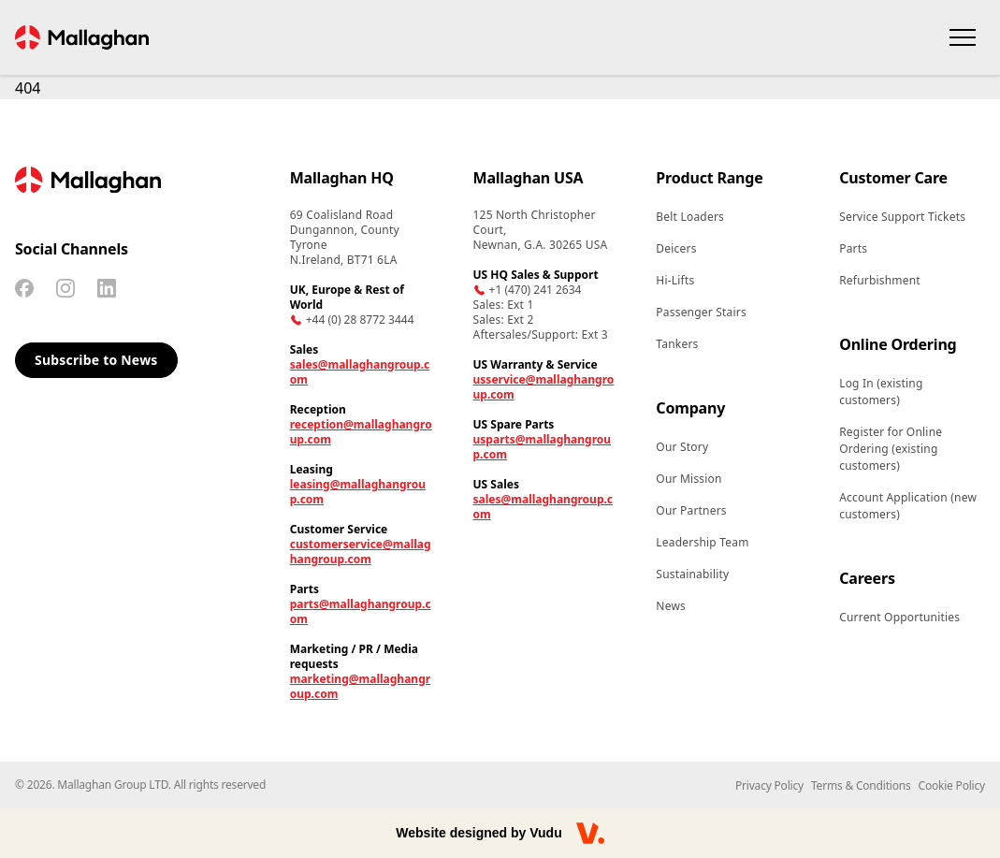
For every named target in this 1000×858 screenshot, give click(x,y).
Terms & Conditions (861, 785)
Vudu (545, 832)
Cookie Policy (952, 785)
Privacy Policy (769, 785)
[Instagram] (65, 288)
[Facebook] (24, 288)
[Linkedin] (106, 288)
